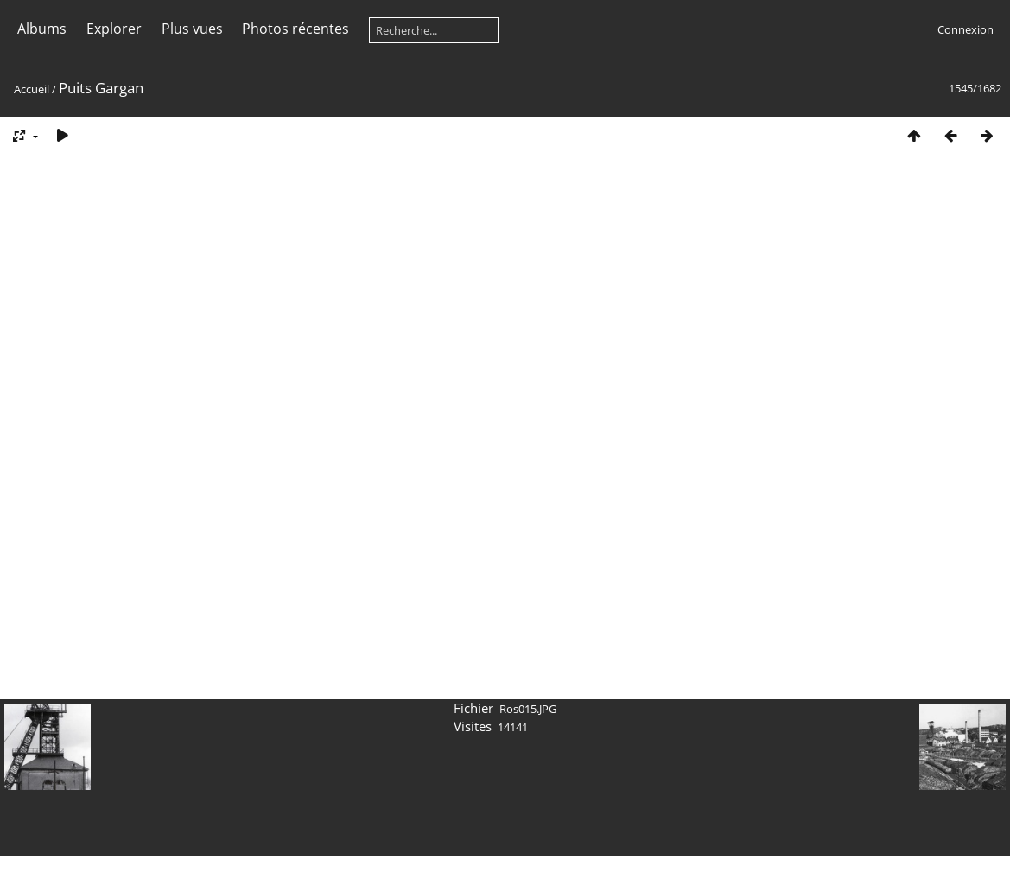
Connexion (965, 29)
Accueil (31, 89)
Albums (42, 28)
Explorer (114, 28)
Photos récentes (295, 28)
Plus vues (192, 28)
